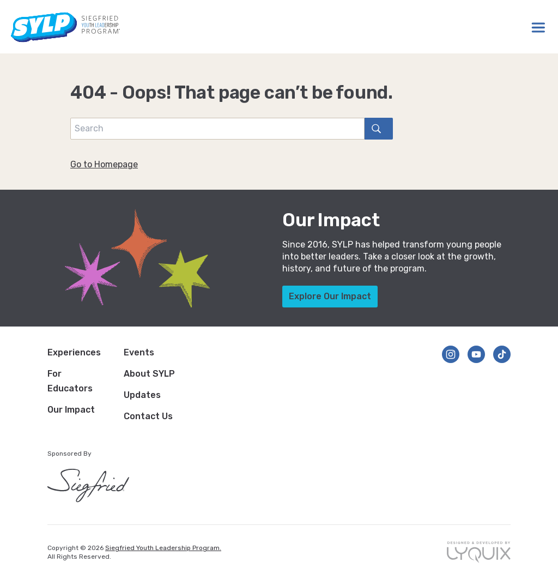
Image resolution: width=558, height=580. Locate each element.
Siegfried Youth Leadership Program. (163, 548)
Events (139, 352)
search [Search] (373, 128)
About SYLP (149, 373)
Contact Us (148, 416)
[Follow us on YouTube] (476, 354)
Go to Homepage (104, 164)
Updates (142, 395)
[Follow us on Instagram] (450, 354)
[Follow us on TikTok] (502, 354)
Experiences (74, 352)
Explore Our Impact (330, 296)
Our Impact (71, 409)
